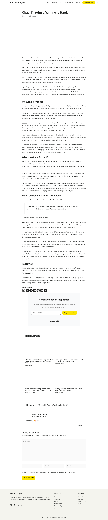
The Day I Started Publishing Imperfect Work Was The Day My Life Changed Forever (39, 361)
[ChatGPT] (38, 290)
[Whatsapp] (34, 290)
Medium (24, 123)
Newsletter (81, 497)
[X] (27, 290)
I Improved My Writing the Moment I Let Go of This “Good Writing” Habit (38, 389)
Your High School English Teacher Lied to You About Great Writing (69, 360)
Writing (34, 16)
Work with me (69, 2)
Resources (54, 2)
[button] (88, 2)
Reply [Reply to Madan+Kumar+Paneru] (80, 425)
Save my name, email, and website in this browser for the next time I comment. (49, 472)
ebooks (58, 82)
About (47, 2)
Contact (77, 2)
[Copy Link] (45, 290)
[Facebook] (23, 290)
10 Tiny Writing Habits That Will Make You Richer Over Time (68, 389)
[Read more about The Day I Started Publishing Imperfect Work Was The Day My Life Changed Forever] (39, 349)
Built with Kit (54, 321)
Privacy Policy (58, 506)
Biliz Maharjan (17, 2)
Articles (56, 501)
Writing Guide (82, 501)
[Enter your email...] (46, 313)
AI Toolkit (80, 503)
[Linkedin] (31, 290)
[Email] (41, 290)
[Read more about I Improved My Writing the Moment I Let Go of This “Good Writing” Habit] (39, 378)
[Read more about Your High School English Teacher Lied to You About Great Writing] (69, 349)
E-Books (80, 499)
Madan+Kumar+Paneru (39, 414)
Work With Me (58, 503)
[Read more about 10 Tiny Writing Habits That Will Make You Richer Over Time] (69, 378)
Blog (61, 2)
